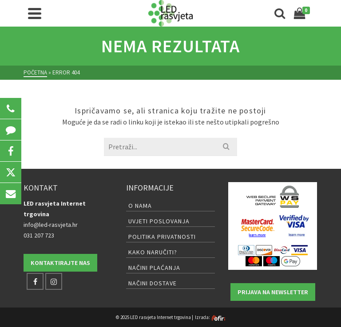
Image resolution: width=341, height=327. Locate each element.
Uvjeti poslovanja (159, 221)
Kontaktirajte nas (60, 263)
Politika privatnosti (162, 237)
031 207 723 (39, 235)
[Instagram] (53, 281)
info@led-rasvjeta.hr (51, 225)
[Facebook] (35, 281)
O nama (140, 206)
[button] (10, 108)
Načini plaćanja (154, 268)
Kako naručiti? (152, 252)
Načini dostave (152, 283)
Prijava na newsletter (273, 292)
